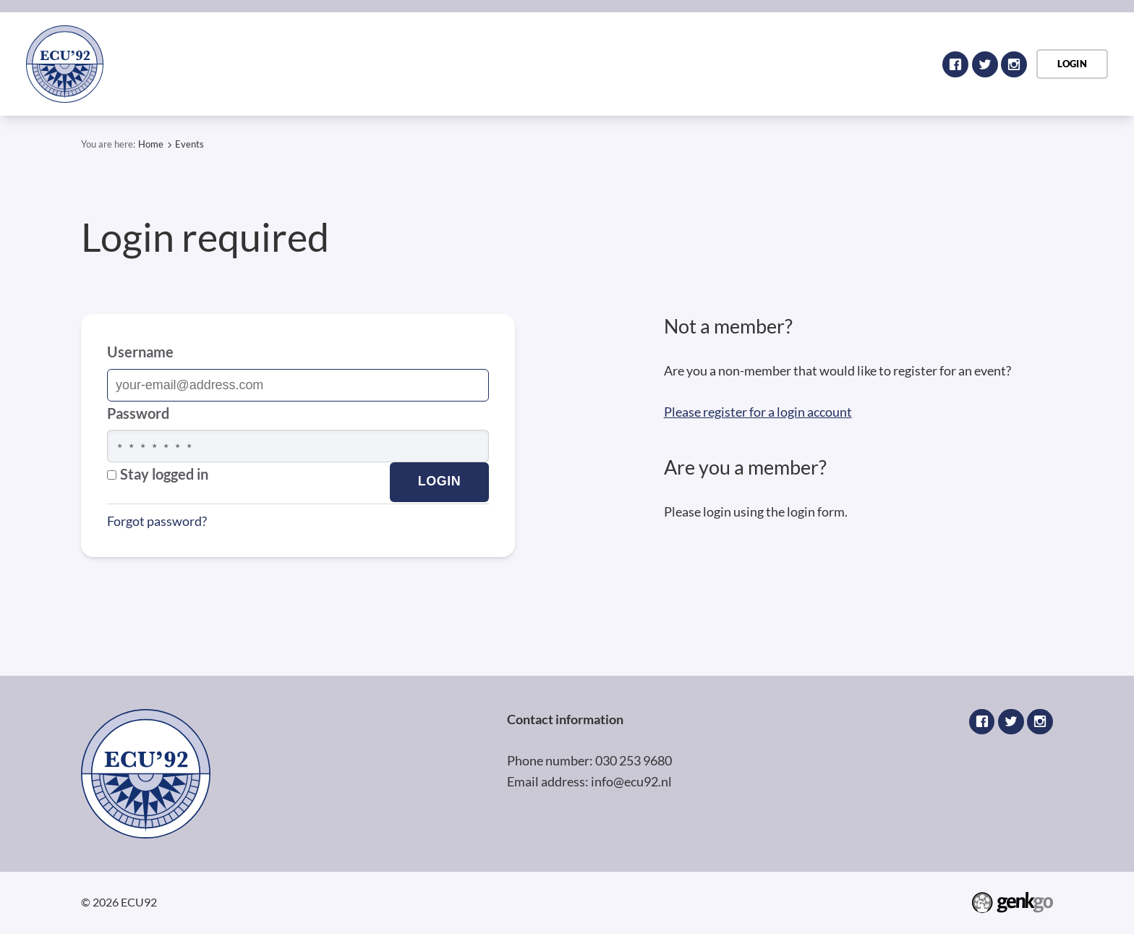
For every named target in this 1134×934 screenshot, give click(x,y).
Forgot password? (157, 521)
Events (897, 64)
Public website (720, 64)
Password (138, 413)
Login (559, 64)
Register (626, 64)
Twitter (985, 64)
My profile (820, 64)
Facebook (955, 64)
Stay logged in (157, 474)
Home (510, 63)
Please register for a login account (758, 412)
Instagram (1014, 64)
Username (140, 351)
